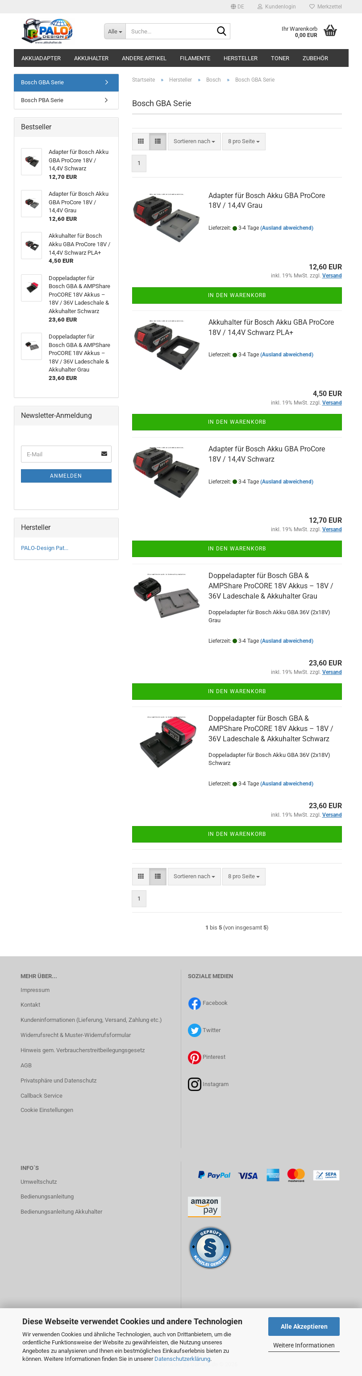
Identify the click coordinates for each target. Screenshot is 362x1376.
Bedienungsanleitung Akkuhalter (61, 1211)
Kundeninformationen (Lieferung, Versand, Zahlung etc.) (91, 1020)
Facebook (215, 1003)
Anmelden (66, 476)
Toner (280, 58)
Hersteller (241, 58)
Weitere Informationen (304, 1345)
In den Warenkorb (237, 295)
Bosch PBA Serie (42, 100)
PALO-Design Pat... (44, 548)
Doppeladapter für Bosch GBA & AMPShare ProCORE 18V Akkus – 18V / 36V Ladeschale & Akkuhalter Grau (270, 585)
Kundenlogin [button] (277, 7)
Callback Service (41, 1095)
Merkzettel (325, 7)
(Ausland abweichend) (286, 228)
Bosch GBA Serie (42, 82)
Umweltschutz (39, 1181)
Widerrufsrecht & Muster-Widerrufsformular (76, 1035)
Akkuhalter (91, 58)
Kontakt (30, 1004)
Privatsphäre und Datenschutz (58, 1080)
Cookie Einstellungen (47, 1110)
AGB (26, 1065)
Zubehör (315, 58)
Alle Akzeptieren (304, 1326)
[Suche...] (114, 31)
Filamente (195, 58)
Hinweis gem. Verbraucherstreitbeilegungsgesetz (83, 1050)
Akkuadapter (41, 58)
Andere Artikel (144, 58)
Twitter (212, 1030)
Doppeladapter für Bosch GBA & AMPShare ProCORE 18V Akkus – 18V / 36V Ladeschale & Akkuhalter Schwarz (270, 728)
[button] (237, 6)
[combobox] (194, 141)
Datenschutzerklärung (182, 1358)
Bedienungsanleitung (47, 1196)
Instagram (216, 1084)
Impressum (35, 990)
